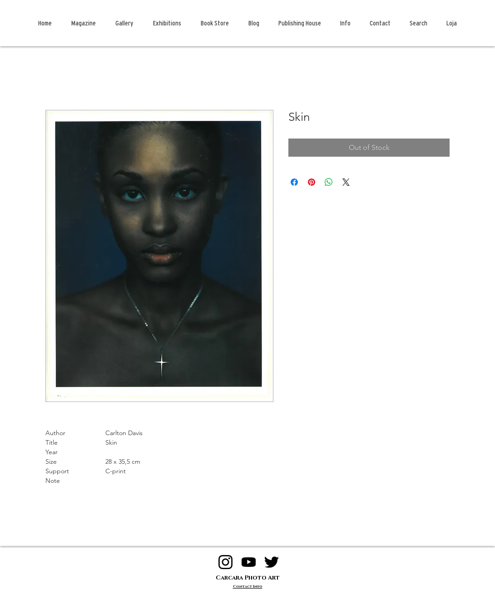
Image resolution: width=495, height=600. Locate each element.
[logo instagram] (225, 562)
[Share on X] (346, 182)
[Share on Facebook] (294, 182)
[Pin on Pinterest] (311, 182)
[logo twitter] (272, 562)
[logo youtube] (249, 562)
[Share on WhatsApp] (328, 182)
